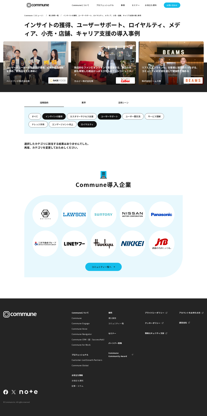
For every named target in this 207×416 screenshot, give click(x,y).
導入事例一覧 (54, 15)
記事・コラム (77, 386)
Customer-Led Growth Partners (84, 360)
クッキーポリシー (153, 323)
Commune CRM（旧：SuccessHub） (84, 339)
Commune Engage (81, 323)
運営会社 (183, 322)
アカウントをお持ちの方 (190, 312)
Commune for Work (81, 344)
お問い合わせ (172, 5)
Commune (77, 318)
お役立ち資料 (77, 380)
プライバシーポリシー (154, 312)
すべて (35, 116)
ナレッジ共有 (38, 124)
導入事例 (112, 318)
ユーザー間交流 (133, 116)
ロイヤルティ (87, 124)
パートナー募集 (115, 343)
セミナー (136, 5)
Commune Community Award (117, 355)
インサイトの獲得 (54, 116)
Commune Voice (79, 328)
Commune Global (80, 365)
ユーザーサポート (109, 116)
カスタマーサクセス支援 (81, 116)
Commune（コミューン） (34, 15)
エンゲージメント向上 (62, 124)
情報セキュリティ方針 (154, 333)
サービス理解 (154, 116)
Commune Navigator (82, 334)
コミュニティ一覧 (116, 323)
